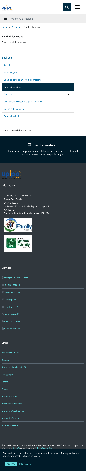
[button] (68, 94)
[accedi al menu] (77, 7)
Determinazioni (11, 116)
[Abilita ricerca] (67, 7)
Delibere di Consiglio (14, 109)
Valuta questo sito (43, 145)
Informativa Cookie (9, 396)
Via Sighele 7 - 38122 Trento (16, 277)
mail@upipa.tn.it (12, 299)
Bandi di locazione (13, 87)
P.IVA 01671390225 (12, 321)
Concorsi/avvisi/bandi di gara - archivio (23, 101)
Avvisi (7, 65)
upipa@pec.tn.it (11, 306)
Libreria (5, 381)
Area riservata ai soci (10, 352)
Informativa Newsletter (12, 403)
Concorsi (39, 94)
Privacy (5, 388)
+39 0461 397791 (12, 292)
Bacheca (16, 27)
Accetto (11, 464)
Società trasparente (10, 425)
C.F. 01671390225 (12, 328)
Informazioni (25, 463)
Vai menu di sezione (22, 19)
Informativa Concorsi (10, 418)
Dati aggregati (7, 374)
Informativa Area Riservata (13, 410)
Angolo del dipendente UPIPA (14, 367)
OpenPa (16, 447)
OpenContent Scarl (45, 447)
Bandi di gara (10, 72)
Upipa (4, 27)
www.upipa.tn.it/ (11, 313)
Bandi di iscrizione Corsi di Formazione (22, 79)
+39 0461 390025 (12, 284)
